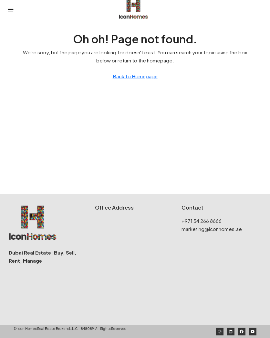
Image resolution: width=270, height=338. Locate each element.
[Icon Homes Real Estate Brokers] (135, 265)
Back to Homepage (135, 76)
